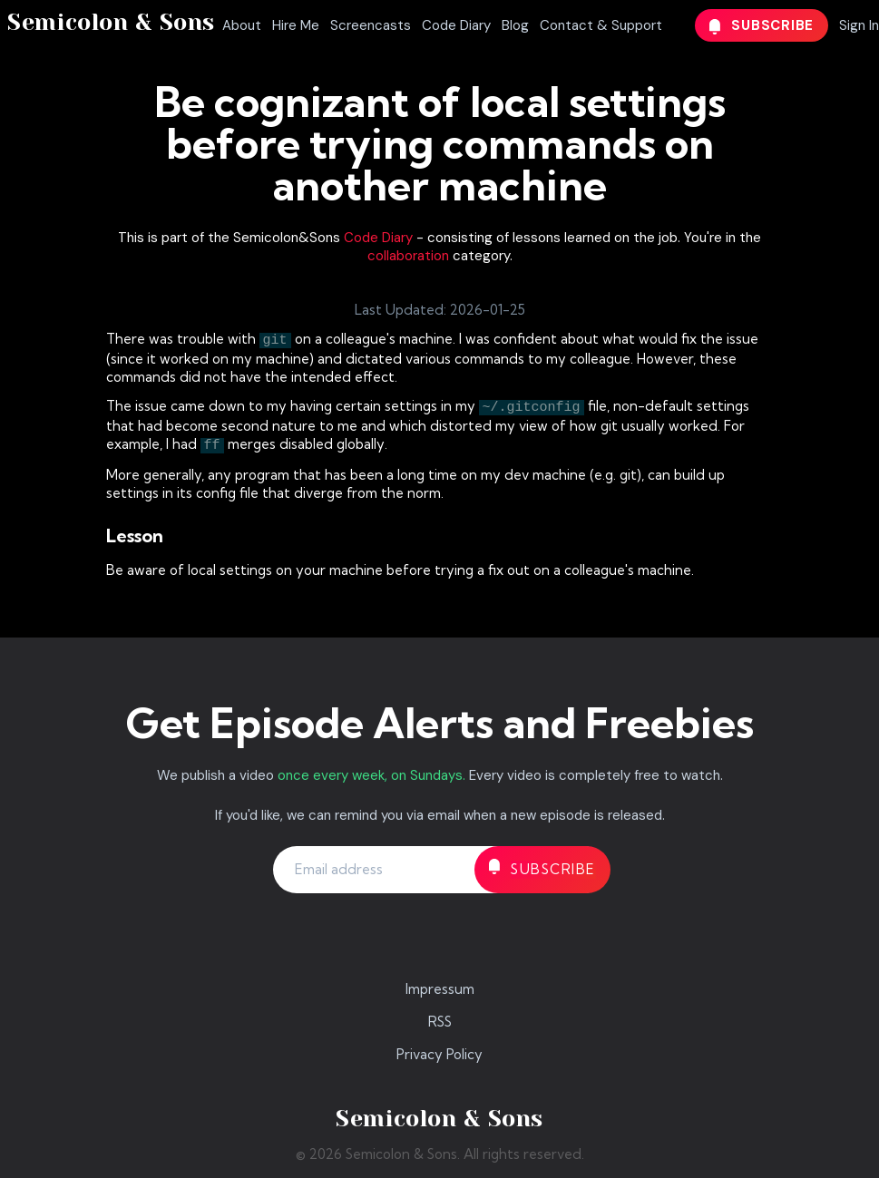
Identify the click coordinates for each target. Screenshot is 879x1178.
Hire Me (295, 25)
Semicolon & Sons (111, 22)
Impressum (439, 989)
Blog (515, 25)
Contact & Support (601, 25)
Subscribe (762, 25)
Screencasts (370, 25)
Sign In (859, 25)
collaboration (408, 256)
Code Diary (456, 25)
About (241, 25)
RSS (440, 1021)
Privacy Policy (439, 1054)
